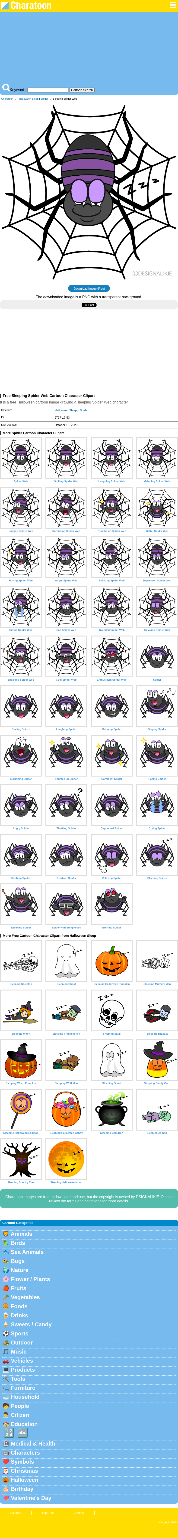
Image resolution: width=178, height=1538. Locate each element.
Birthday (22, 1489)
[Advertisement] (89, 48)
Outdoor (22, 1342)
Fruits (18, 1288)
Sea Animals (27, 1252)
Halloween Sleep (28, 98)
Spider (44, 98)
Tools (18, 1379)
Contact (78, 1513)
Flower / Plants (30, 1279)
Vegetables (25, 1297)
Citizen (20, 1415)
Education (24, 1424)
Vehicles (22, 1361)
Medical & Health (33, 1443)
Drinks (19, 1315)
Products (23, 1370)
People (20, 1406)
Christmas (24, 1471)
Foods (19, 1306)
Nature (20, 1270)
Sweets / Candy (31, 1324)
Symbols (22, 1462)
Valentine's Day (31, 1498)
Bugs (18, 1261)
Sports (20, 1333)
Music (19, 1351)
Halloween (24, 1480)
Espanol (15, 1513)
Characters (25, 1452)
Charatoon (7, 98)
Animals (21, 1234)
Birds (18, 1243)
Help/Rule (47, 1513)
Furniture (23, 1388)
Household (25, 1397)
